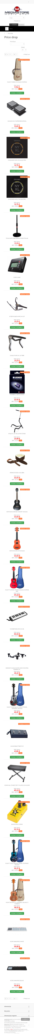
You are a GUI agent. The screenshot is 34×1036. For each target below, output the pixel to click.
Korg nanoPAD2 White (17, 941)
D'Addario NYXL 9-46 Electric (17, 199)
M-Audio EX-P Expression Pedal (17, 121)
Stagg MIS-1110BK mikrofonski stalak (17, 238)
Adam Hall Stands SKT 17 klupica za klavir (17, 785)
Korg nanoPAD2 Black (17, 980)
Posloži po (13, 41)
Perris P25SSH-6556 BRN (17, 472)
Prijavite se (17, 21)
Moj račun (7, 1011)
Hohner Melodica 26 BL (17, 629)
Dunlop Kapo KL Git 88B (17, 355)
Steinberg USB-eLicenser (17, 394)
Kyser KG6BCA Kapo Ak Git (17, 316)
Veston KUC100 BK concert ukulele (17, 511)
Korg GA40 (17, 277)
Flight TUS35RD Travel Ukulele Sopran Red (17, 590)
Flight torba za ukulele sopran (17, 82)
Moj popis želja (28, 2)
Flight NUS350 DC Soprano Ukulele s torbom (17, 903)
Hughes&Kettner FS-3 (17, 746)
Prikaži (23, 47)
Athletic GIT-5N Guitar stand (17, 433)
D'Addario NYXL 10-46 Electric (17, 160)
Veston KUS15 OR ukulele (17, 551)
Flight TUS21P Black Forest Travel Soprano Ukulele (17, 707)
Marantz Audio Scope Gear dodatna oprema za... (17, 668)
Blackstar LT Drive (17, 824)
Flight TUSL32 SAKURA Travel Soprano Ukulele (17, 864)
